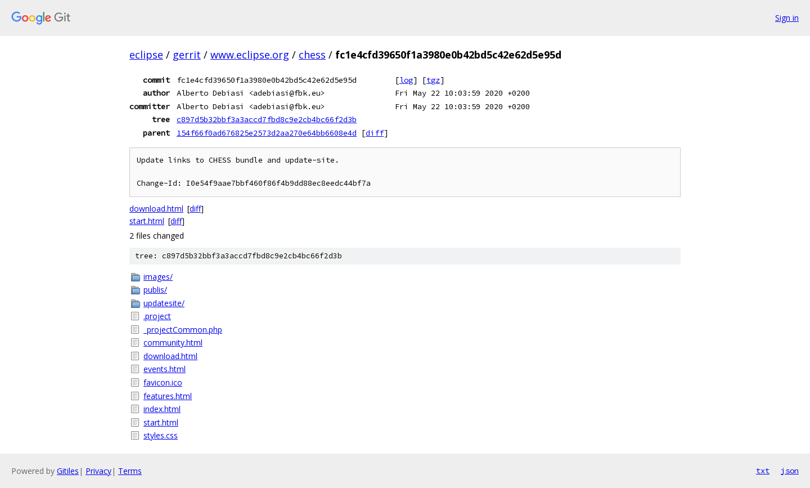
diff (375, 133)
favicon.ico (162, 382)
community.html (172, 342)
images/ (158, 276)
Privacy (98, 470)
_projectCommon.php (182, 329)
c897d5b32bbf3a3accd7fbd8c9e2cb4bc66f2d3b (267, 119)
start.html (146, 221)
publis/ (155, 289)
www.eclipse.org (249, 54)
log (406, 80)
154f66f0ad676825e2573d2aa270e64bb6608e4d (267, 133)
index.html (162, 409)
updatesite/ (163, 303)
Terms (130, 470)
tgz (433, 80)
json (790, 470)
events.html (164, 369)
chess (312, 54)
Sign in (787, 17)
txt (763, 470)
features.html (167, 396)
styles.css (160, 435)
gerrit (187, 54)
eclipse (146, 54)
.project (157, 316)
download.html (156, 208)
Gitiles (68, 470)
